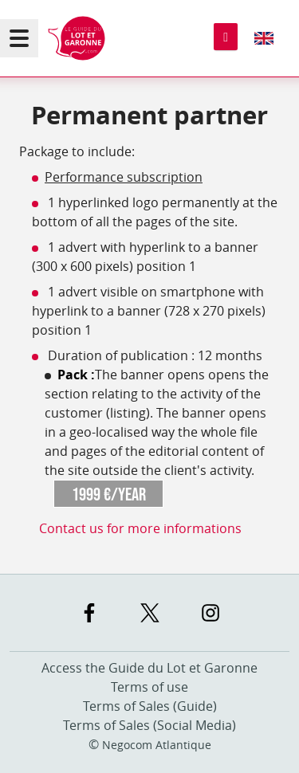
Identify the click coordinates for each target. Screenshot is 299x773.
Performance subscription (124, 177)
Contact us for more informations (140, 528)
